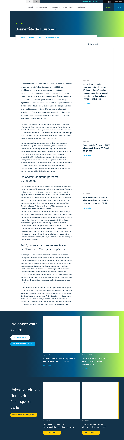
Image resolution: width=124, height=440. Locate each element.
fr (29, 1)
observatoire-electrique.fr (24, 415)
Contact (119, 7)
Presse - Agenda (68, 7)
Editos (41, 37)
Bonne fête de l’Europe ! (52, 37)
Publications (56, 7)
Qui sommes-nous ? (42, 7)
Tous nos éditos (20, 337)
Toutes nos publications (23, 344)
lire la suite (87, 104)
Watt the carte (81, 7)
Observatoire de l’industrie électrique (91, 1)
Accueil (30, 7)
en (36, 1)
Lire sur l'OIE (52, 432)
